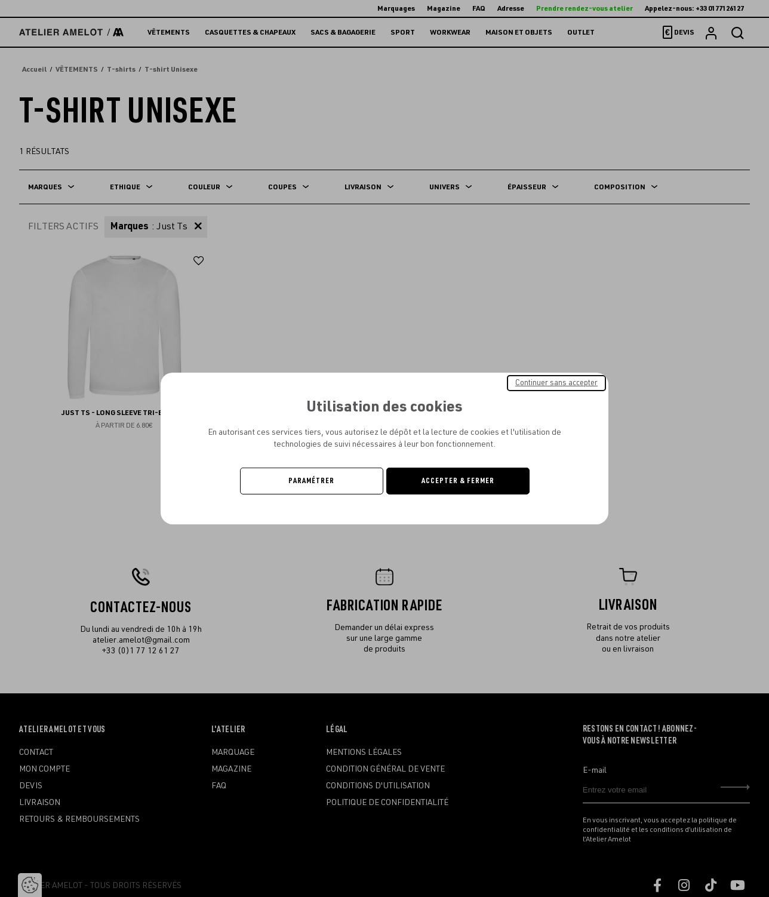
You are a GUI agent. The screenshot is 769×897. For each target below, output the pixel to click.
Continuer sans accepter (556, 383)
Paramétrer (311, 481)
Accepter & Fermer (458, 481)
